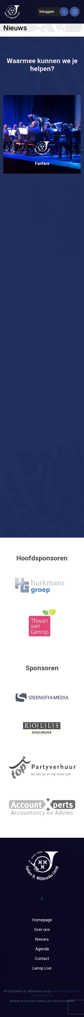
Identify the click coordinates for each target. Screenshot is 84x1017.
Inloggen (52, 11)
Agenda (42, 948)
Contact (42, 958)
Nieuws (42, 939)
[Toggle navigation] (75, 12)
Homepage (42, 919)
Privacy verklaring (42, 995)
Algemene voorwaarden (65, 991)
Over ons (42, 929)
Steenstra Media (64, 1001)
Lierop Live (42, 968)
